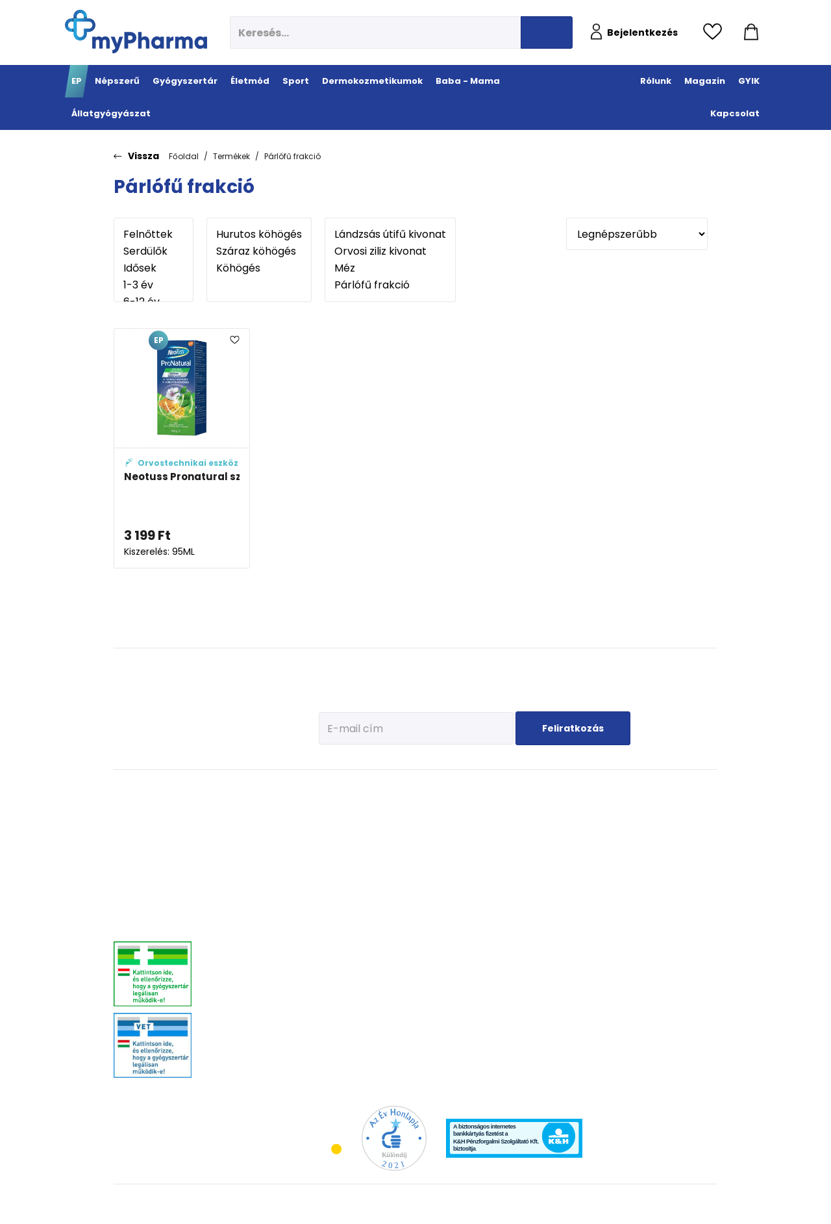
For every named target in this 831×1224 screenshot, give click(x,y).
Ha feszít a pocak (596, 901)
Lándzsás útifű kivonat (390, 234)
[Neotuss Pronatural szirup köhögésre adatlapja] (182, 448)
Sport (393, 790)
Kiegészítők (399, 930)
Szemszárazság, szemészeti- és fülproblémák (240, 1037)
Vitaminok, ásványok (248, 1011)
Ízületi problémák (678, 858)
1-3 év (153, 285)
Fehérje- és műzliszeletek (403, 840)
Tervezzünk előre (595, 810)
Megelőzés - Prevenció (336, 814)
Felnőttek (153, 234)
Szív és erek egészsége (335, 915)
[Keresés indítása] (547, 32)
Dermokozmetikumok (509, 790)
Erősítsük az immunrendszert (596, 847)
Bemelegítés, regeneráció (402, 866)
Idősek (153, 268)
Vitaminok (666, 842)
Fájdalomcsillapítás (246, 826)
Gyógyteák (334, 1027)
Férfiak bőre (479, 907)
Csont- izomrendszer (339, 889)
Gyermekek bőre (487, 923)
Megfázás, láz (235, 810)
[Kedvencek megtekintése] (715, 32)
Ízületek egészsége (412, 914)
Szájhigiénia (337, 1044)
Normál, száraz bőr (492, 842)
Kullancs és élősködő (684, 810)
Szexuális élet (339, 1060)
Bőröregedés (481, 891)
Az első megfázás (597, 826)
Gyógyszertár (243, 790)
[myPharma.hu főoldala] (136, 31)
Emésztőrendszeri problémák (242, 889)
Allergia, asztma (240, 868)
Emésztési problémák (334, 941)
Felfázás (329, 979)
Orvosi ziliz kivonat (390, 251)
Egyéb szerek (670, 875)
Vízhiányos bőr (485, 826)
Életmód (334, 790)
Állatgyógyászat (686, 790)
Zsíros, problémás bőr (497, 875)
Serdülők (153, 251)
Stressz (328, 995)
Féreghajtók (668, 826)
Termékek (231, 156)
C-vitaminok (337, 868)
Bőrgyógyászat (238, 910)
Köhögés (259, 268)
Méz (390, 268)
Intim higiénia (340, 962)
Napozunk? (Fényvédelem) (593, 922)
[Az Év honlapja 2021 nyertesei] (394, 1137)
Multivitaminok (341, 852)
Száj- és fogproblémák (251, 995)
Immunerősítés (342, 836)
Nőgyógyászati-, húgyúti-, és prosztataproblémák (258, 957)
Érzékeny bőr (481, 810)
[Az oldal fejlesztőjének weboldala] (674, 1203)
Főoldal (184, 156)
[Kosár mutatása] (751, 32)
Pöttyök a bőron (594, 884)
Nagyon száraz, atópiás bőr (506, 858)
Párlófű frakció (292, 156)
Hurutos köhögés (259, 234)
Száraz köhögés (259, 251)
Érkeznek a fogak (595, 868)
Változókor (333, 1011)
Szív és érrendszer (243, 979)
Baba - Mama (598, 790)
